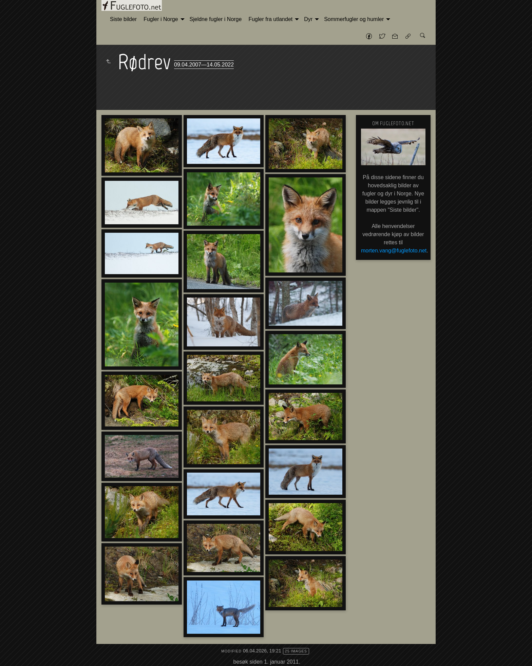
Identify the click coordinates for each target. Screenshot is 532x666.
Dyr (308, 19)
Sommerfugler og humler (354, 19)
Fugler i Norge (161, 19)
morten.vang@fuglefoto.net (393, 250)
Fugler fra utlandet (270, 19)
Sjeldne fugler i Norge (216, 19)
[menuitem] (123, 19)
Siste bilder (123, 19)
